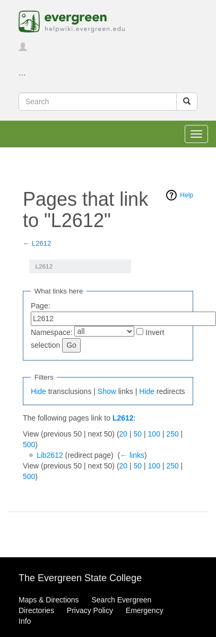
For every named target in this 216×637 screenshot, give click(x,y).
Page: (40, 305)
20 (123, 434)
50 (138, 434)
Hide (38, 391)
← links (132, 455)
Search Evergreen (121, 600)
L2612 (41, 243)
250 (172, 434)
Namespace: (52, 332)
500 (29, 444)
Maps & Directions (49, 600)
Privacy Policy (90, 610)
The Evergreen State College (80, 578)
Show (107, 391)
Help (186, 195)
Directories (36, 610)
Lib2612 (50, 455)
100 (154, 434)
